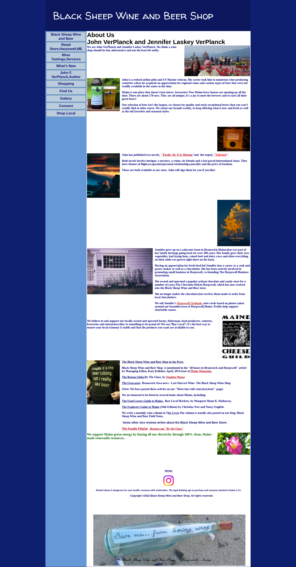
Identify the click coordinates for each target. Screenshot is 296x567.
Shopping (66, 84)
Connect (66, 106)
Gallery (66, 98)
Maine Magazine (200, 371)
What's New (66, 66)
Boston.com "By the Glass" (167, 428)
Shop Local (66, 113)
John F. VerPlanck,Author (66, 75)
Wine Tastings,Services (66, 57)
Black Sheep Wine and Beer (66, 37)
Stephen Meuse (175, 377)
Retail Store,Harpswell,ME (66, 47)
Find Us (66, 91)
